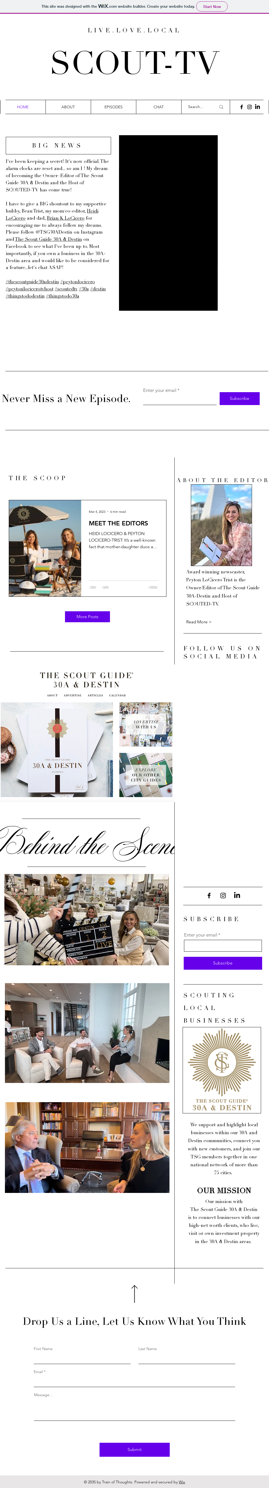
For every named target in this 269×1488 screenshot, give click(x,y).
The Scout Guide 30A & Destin (48, 239)
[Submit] (135, 1450)
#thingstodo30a (62, 296)
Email (38, 1372)
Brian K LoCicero (65, 218)
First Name (43, 1349)
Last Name (147, 1349)
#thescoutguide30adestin (32, 282)
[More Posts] (87, 616)
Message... (43, 1395)
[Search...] (198, 107)
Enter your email (159, 390)
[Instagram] (250, 107)
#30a (84, 289)
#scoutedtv (66, 289)
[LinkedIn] (257, 107)
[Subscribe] (240, 398)
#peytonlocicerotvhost (29, 289)
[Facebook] (242, 107)
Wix (182, 1481)
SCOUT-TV (134, 67)
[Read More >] (205, 621)
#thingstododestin (25, 296)
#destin (98, 289)
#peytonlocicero (77, 282)
